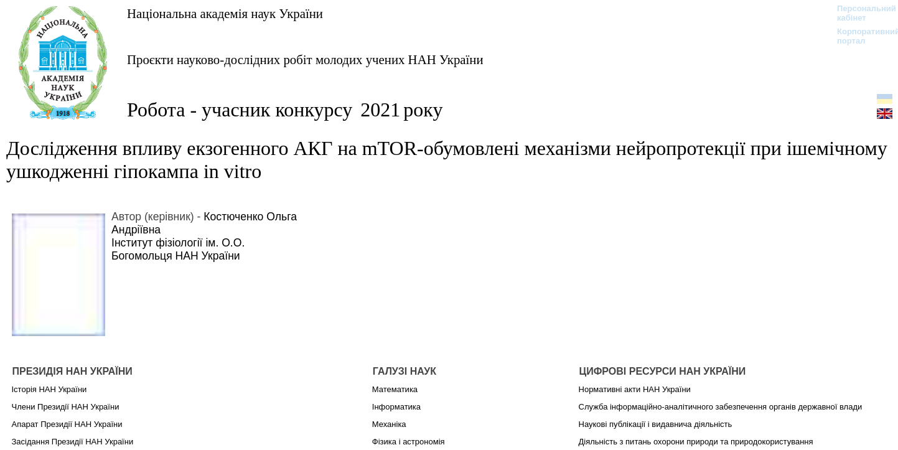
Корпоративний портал (860, 36)
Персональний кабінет (860, 13)
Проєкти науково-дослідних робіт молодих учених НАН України (305, 59)
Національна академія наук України (225, 13)
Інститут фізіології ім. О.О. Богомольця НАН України (178, 249)
